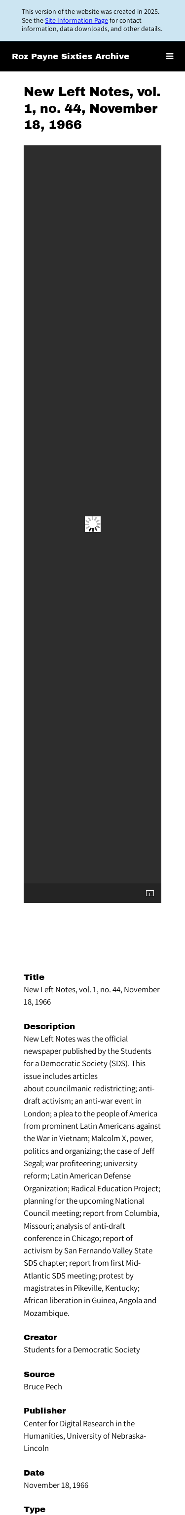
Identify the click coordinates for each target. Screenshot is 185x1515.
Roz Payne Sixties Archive (70, 56)
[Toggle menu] (169, 56)
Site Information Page (76, 20)
